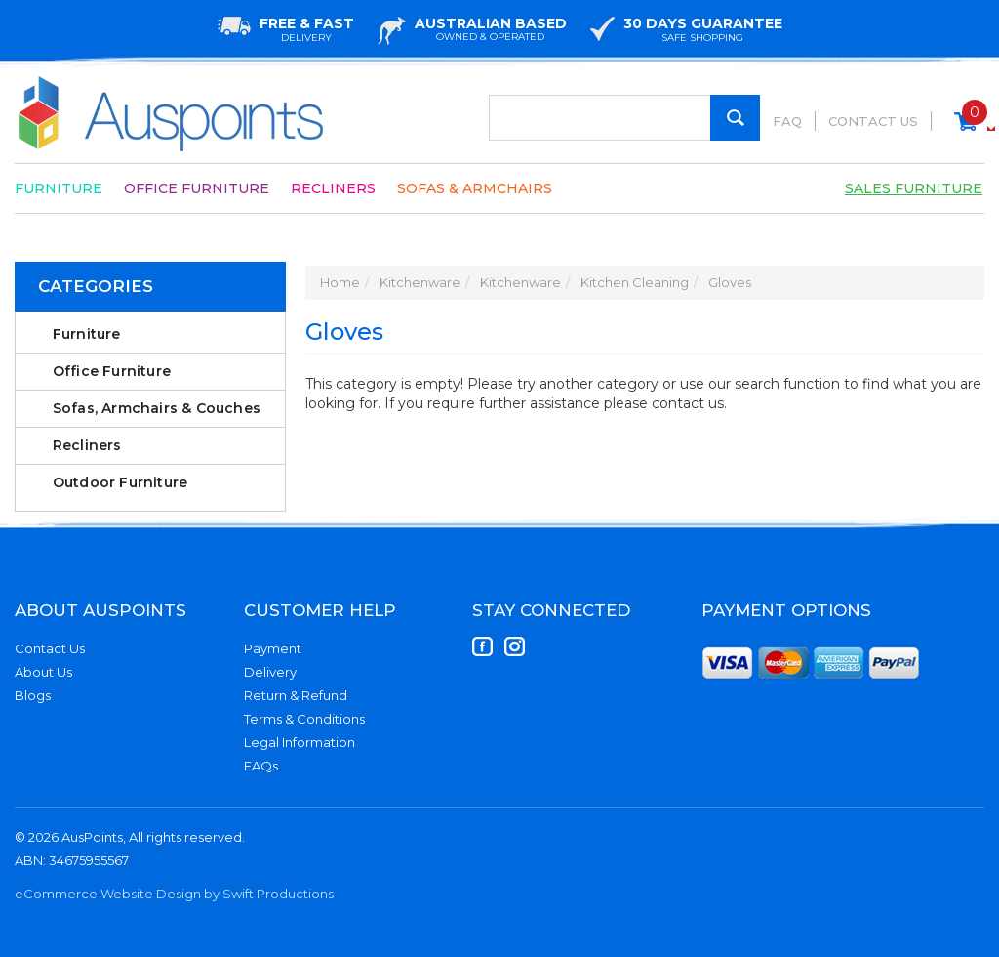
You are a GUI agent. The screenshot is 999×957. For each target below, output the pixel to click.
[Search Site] (735, 118)
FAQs (261, 765)
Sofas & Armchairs (474, 188)
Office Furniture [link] (112, 371)
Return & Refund (295, 695)
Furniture (58, 188)
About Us (43, 672)
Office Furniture (196, 188)
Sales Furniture (913, 188)
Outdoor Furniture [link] (120, 482)
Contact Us (873, 121)
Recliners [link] (87, 445)
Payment (272, 648)
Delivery (270, 672)
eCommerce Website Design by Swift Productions (174, 893)
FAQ (787, 121)
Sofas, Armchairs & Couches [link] (156, 408)
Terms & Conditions (304, 719)
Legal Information (299, 742)
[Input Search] (624, 118)
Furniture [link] (87, 334)
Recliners (333, 188)
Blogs (33, 695)
